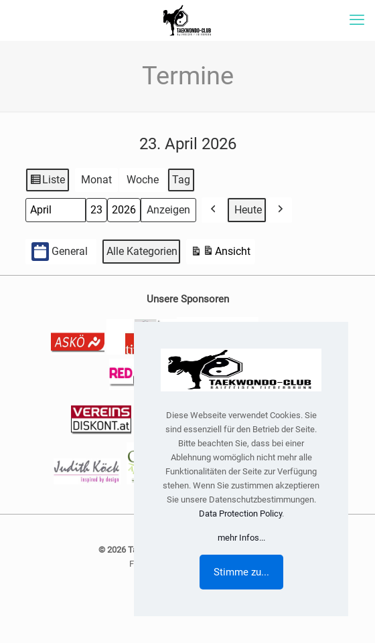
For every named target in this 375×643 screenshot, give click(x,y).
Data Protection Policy (240, 514)
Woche (143, 179)
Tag (181, 179)
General (59, 252)
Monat (96, 179)
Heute (248, 209)
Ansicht (220, 253)
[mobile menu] (357, 20)
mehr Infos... (241, 538)
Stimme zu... (241, 572)
